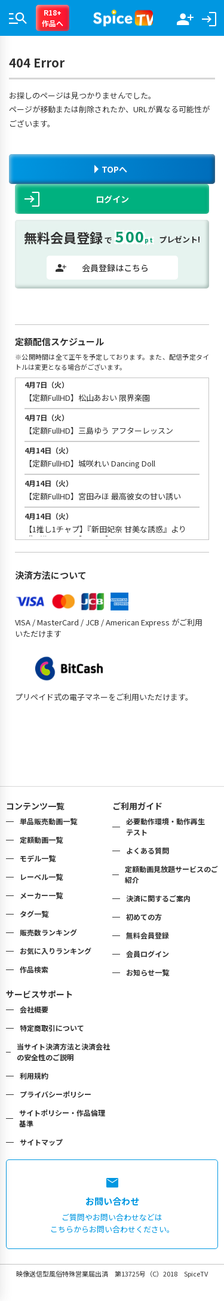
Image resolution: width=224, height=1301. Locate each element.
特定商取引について (52, 1028)
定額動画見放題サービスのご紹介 (171, 874)
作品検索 (34, 969)
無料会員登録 (147, 935)
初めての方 (144, 917)
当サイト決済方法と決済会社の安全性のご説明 (63, 1051)
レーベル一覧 (41, 877)
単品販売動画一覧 (48, 821)
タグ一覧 (34, 914)
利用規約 (34, 1075)
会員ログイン (147, 954)
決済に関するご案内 (158, 898)
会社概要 (34, 1009)
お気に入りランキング (55, 951)
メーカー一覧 (41, 895)
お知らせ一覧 (147, 972)
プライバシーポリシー (55, 1094)
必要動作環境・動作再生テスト (165, 826)
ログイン (76, 199)
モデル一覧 (38, 858)
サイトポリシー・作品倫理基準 (62, 1117)
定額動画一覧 (41, 839)
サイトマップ (41, 1142)
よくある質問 (147, 850)
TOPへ (110, 169)
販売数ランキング (48, 932)
